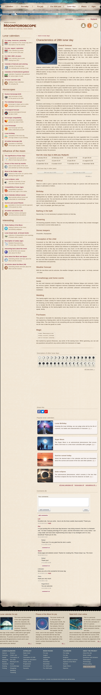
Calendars (9, 6)
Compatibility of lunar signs (14, 187)
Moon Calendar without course (15, 195)
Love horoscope (10, 125)
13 (85, 360)
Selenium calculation (29, 659)
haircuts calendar (20, 12)
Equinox (65, 668)
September (46, 657)
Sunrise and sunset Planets (14, 203)
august (13, 48)
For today (24, 6)
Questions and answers (90, 657)
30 (93, 366)
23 (66, 366)
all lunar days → (90, 369)
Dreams (12, 653)
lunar (29, 661)
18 (47, 366)
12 (82, 360)
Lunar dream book (11, 233)
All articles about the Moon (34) (15, 264)
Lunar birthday (10, 133)
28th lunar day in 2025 (50, 172)
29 (89, 366)
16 (39, 366)
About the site (87, 653)
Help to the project (89, 666)
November (46, 661)
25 (74, 366)
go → (30, 643)
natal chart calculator (40, 12)
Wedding (13, 670)
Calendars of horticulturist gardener (17, 72)
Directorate (26, 666)
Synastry (26, 668)
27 (82, 366)
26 (78, 366)
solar (17, 179)
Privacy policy (87, 664)
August (45, 655)
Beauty (4, 661)
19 (51, 366)
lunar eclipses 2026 (79, 12)
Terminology (87, 661)
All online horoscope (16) (13, 141)
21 (59, 366)
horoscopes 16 (79, 485)
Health (4, 657)
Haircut (4, 653)
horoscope (29, 12)
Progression (27, 664)
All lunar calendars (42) (13, 80)
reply (49, 523)
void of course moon (66, 12)
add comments (44, 510)
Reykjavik (94, 19)
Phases (84, 6)
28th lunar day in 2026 (79, 172)
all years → (89, 176)
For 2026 (8, 56)
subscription (69, 19)
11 (78, 360)
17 (43, 366)
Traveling (13, 672)
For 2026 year (55, 6)
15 (93, 360)
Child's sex (13, 655)
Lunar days (71, 6)
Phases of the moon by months (15, 163)
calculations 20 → (91, 485)
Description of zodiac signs (14, 241)
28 (85, 366)
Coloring (5, 655)
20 (55, 366)
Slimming (5, 659)
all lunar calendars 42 (66, 485)
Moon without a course (70, 659)
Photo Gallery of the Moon (14, 225)
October (45, 659)
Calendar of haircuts (12, 64)
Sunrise (65, 664)
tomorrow (15, 40)
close (86, 510)
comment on (46, 547)
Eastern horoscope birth (13, 94)
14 (89, 360)
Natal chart (26, 653)
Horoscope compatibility (13, 117)
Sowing (4, 666)
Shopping (13, 668)
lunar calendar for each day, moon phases (18, 29)
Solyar (25, 661)
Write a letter (87, 655)
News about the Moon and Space (16, 256)
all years (18, 56)
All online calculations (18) (14, 210)
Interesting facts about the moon (16, 248)
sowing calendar (8, 12)
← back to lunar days (43, 36)
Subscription (87, 659)
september (19, 48)
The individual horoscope (13, 102)
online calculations (53, 12)
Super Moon (67, 666)
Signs (94, 6)
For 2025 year (47, 668)
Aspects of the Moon (69, 661)
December (46, 664)
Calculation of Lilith (29, 657)
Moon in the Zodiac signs (13, 171)
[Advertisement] (67, 388)
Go (89, 428)
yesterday (22, 40)
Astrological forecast (12, 110)
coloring (25, 64)
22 (62, 366)
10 (74, 360)
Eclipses (65, 657)
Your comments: (63, 501)
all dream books (23, 233)
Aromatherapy (14, 666)
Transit (25, 655)
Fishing (4, 668)
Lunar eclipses (10, 179)
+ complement (80, 19)
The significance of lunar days (15, 155)
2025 (13, 56)
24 (70, 366)
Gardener (5, 664)
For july (40, 6)
